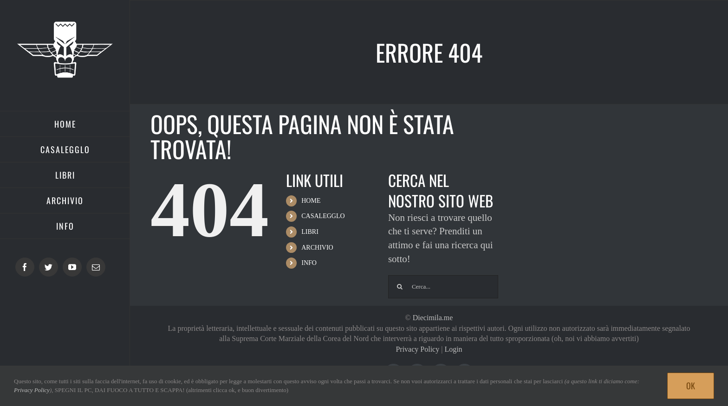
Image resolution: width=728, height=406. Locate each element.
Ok (690, 386)
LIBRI (309, 231)
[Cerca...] (443, 286)
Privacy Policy (417, 349)
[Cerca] (399, 286)
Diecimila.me (433, 318)
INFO (309, 262)
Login (453, 349)
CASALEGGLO (322, 216)
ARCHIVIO (317, 247)
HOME (310, 200)
